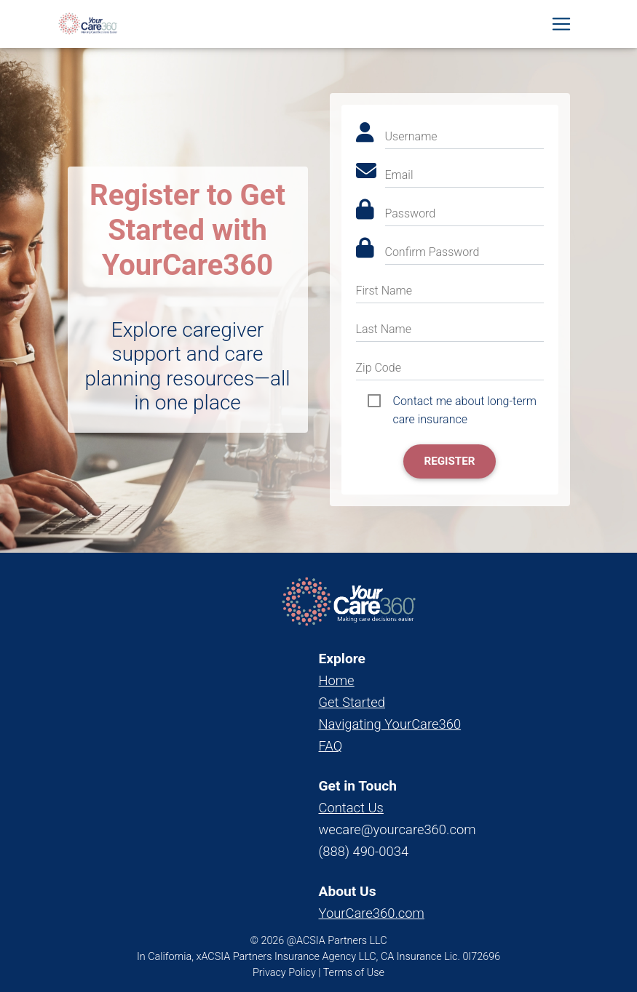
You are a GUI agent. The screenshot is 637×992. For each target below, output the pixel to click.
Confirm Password (432, 252)
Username (411, 136)
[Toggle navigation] (561, 27)
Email (399, 175)
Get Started (352, 702)
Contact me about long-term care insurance (465, 402)
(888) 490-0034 (364, 851)
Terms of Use (353, 973)
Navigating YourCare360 (390, 724)
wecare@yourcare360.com (397, 829)
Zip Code (378, 368)
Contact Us (351, 807)
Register (449, 461)
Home (337, 680)
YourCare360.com (371, 913)
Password (410, 213)
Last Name (384, 329)
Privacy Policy (284, 973)
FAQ (331, 745)
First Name (384, 290)
